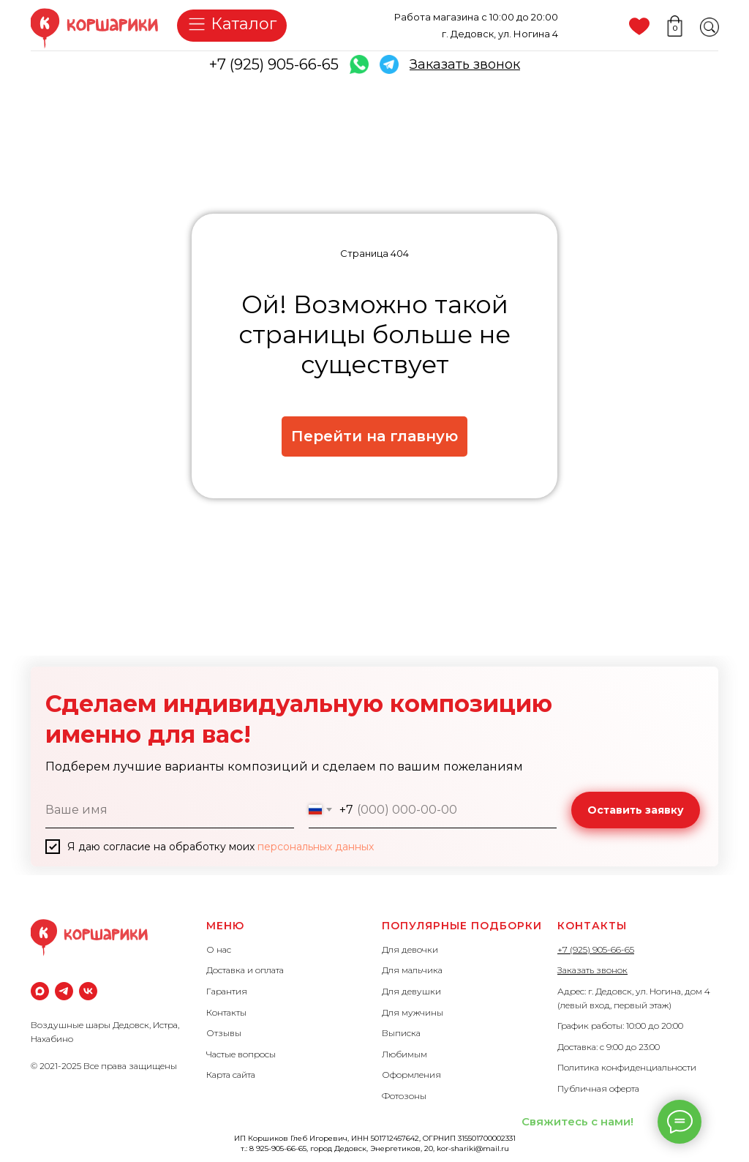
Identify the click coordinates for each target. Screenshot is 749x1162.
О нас (218, 949)
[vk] (88, 991)
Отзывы (223, 1032)
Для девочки (410, 949)
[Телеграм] (64, 991)
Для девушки (411, 991)
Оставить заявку (635, 810)
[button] (465, 64)
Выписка (401, 1032)
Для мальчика (412, 969)
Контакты (226, 1012)
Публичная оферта (598, 1088)
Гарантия (226, 991)
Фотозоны (404, 1095)
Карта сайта (230, 1074)
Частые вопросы (241, 1054)
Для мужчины (412, 1012)
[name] (169, 810)
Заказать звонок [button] (592, 969)
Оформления (411, 1074)
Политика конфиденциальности (626, 1067)
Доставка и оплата (245, 969)
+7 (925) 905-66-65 (274, 64)
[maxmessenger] (40, 991)
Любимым (404, 1054)
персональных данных (315, 846)
